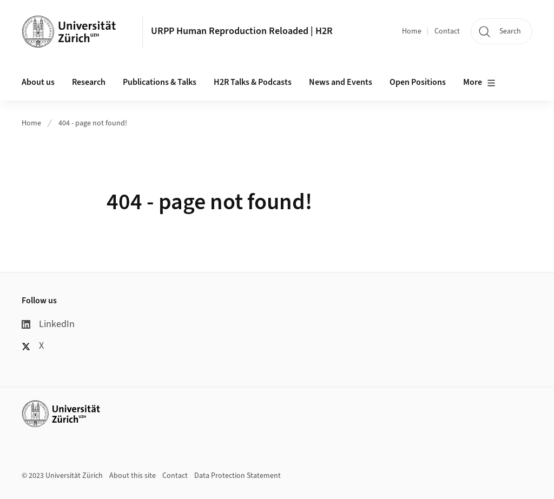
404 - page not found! (92, 123)
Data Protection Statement (237, 475)
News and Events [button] (340, 82)
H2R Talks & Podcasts (253, 82)
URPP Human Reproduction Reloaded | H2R (242, 31)
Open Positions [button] (418, 82)
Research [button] (88, 82)
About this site (132, 475)
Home (411, 31)
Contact (447, 31)
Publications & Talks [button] (159, 82)
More (479, 83)
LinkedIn (48, 324)
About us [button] (38, 82)
